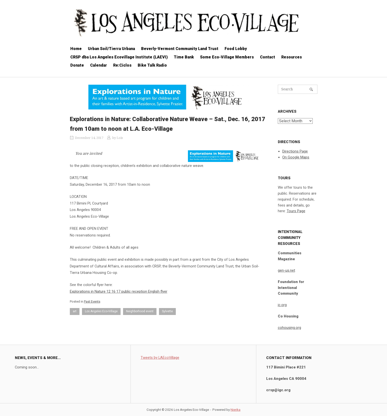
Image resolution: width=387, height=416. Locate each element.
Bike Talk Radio (152, 65)
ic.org (282, 305)
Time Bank (184, 57)
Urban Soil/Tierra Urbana (111, 48)
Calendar (98, 65)
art (75, 311)
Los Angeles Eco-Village (101, 311)
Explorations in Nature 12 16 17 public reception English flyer (118, 291)
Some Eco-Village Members (227, 57)
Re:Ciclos (122, 65)
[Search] (311, 89)
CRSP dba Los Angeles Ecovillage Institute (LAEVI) (119, 57)
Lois (120, 138)
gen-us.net (286, 270)
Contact (267, 57)
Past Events (92, 301)
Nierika (235, 410)
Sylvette (167, 311)
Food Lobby (236, 48)
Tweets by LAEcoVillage (160, 357)
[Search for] (297, 89)
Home (76, 48)
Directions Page (295, 151)
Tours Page (296, 211)
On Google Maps (295, 157)
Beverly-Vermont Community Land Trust (179, 48)
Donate (77, 65)
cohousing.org (289, 327)
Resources (291, 57)
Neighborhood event (140, 311)
